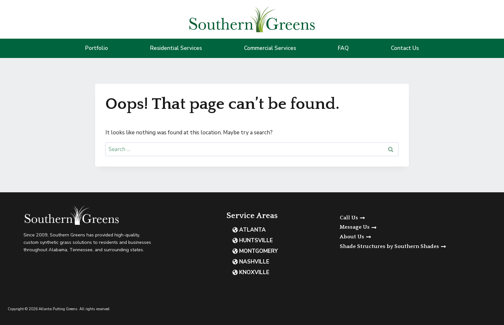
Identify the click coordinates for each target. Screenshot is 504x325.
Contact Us (405, 48)
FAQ (343, 48)
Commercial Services (270, 48)
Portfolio (96, 48)
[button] (418, 227)
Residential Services (176, 48)
